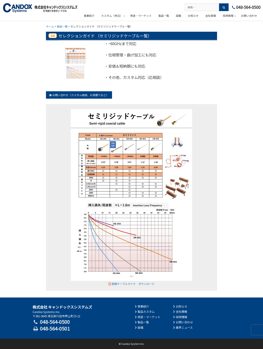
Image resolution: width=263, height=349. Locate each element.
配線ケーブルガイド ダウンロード (131, 284)
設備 (140, 327)
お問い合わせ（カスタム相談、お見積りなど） (79, 95)
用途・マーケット (149, 317)
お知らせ (181, 306)
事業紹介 (143, 306)
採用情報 (181, 317)
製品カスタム (146, 311)
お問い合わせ (184, 322)
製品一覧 (143, 322)
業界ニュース (184, 327)
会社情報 (181, 311)
